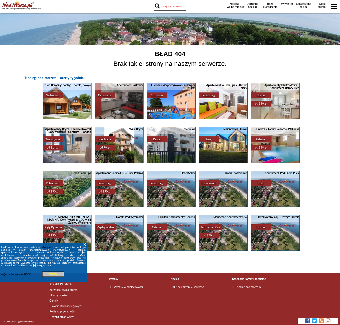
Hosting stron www (61, 317)
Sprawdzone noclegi (303, 5)
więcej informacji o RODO (16, 274)
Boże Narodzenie (270, 5)
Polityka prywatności (62, 311)
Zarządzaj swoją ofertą (63, 289)
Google (46, 247)
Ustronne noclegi (252, 5)
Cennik (53, 300)
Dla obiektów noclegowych (65, 306)
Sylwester (287, 3)
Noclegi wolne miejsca (234, 5)
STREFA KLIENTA (60, 284)
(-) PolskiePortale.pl (26, 321)
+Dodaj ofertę (321, 5)
